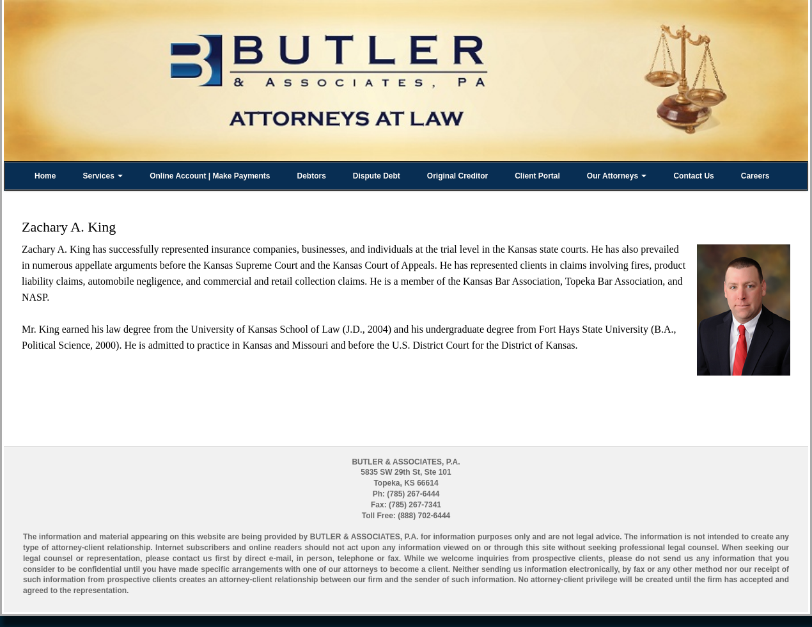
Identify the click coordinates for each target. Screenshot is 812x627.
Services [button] (102, 175)
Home (45, 175)
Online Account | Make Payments (210, 175)
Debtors (311, 175)
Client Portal (537, 175)
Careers (755, 175)
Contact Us (693, 175)
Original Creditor (457, 175)
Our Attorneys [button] (617, 175)
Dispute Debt (376, 175)
